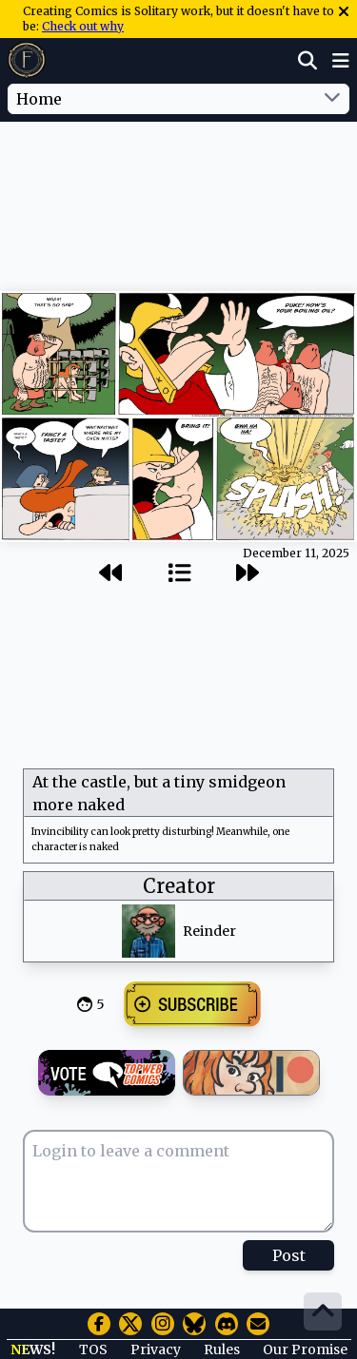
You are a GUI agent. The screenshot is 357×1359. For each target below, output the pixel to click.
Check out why (83, 26)
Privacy (155, 1349)
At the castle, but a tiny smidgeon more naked (159, 793)
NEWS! (32, 1349)
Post (289, 1255)
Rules (222, 1349)
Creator (179, 886)
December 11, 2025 (296, 553)
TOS (93, 1349)
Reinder (209, 931)
